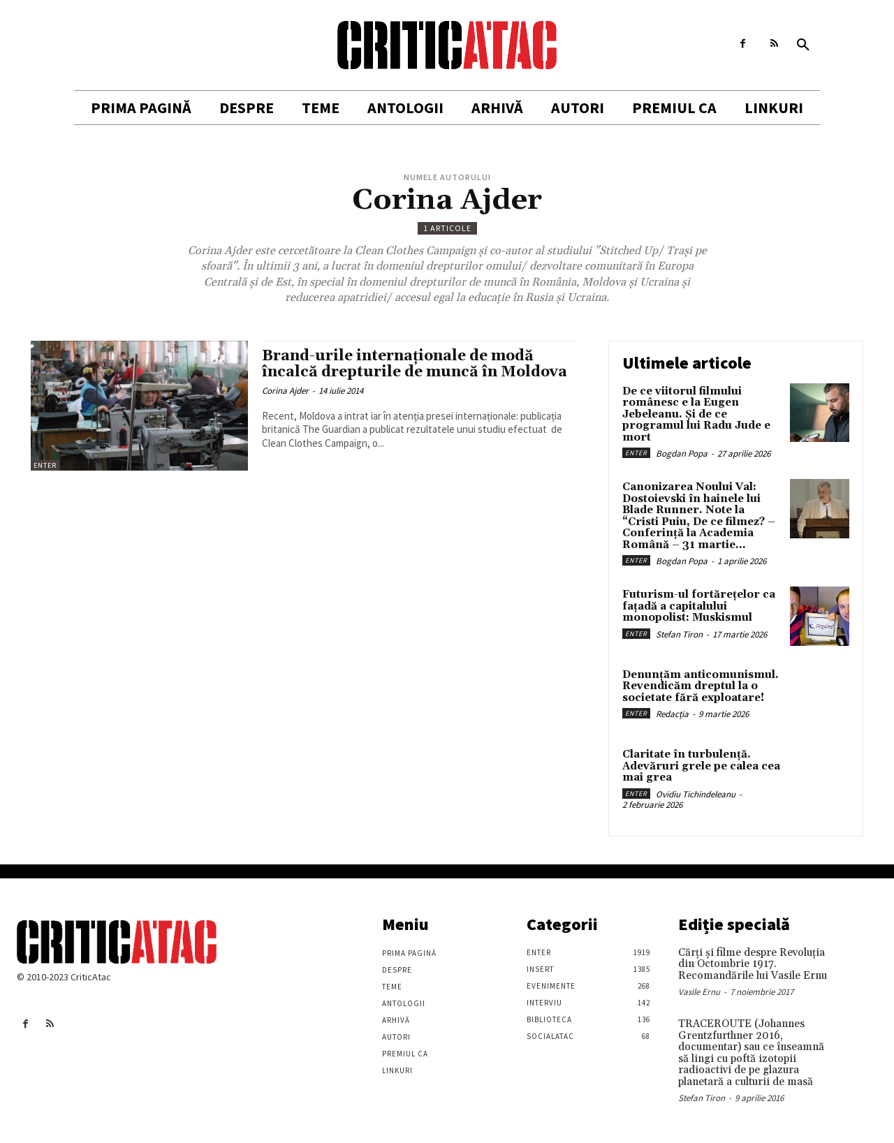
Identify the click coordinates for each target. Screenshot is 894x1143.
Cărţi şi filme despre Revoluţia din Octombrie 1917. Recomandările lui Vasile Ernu (752, 964)
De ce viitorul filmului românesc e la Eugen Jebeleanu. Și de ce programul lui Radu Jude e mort (696, 414)
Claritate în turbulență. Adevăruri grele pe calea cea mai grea (701, 766)
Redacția (672, 714)
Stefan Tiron (679, 634)
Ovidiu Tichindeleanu (695, 794)
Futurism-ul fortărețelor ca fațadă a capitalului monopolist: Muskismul (698, 606)
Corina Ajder (285, 391)
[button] (803, 45)
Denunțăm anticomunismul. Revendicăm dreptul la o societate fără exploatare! (700, 686)
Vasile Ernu (699, 992)
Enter (45, 465)
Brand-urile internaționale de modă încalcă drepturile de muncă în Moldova (414, 364)
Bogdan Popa (682, 453)
